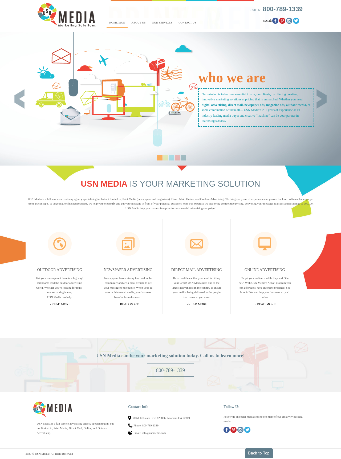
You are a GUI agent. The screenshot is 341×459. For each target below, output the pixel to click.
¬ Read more (59, 304)
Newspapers (128, 244)
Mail (197, 244)
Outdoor (60, 244)
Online (265, 244)
